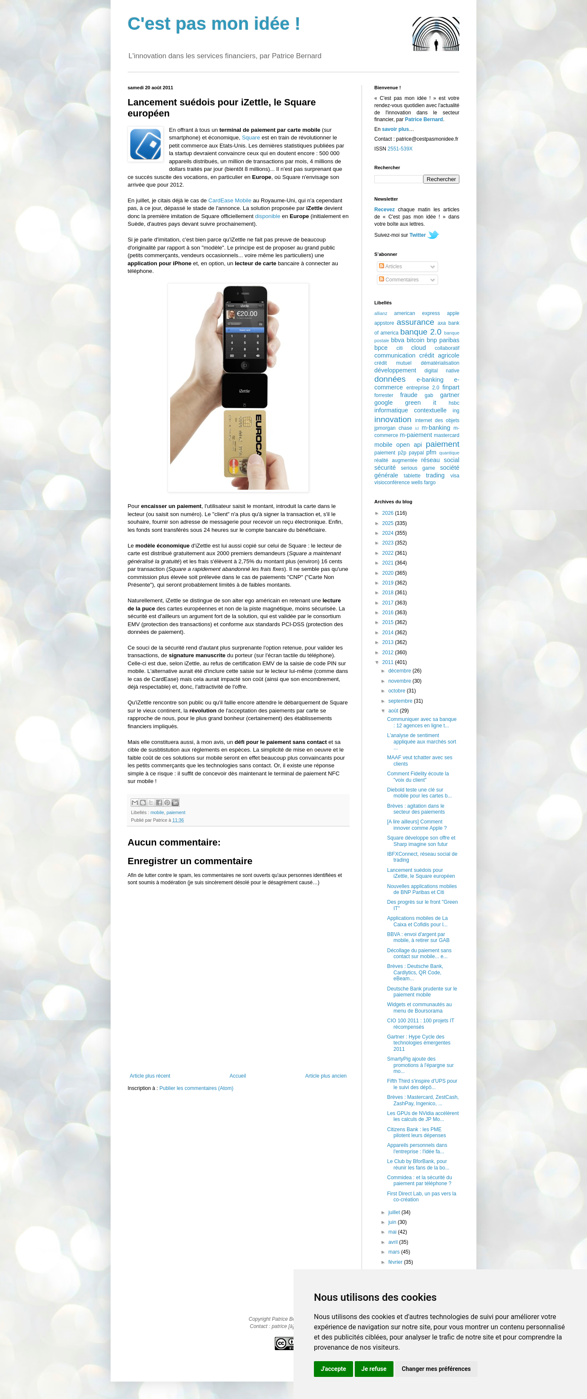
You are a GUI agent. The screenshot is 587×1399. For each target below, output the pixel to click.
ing (456, 411)
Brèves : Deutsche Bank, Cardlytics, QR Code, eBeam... (415, 972)
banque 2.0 (421, 331)
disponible (267, 216)
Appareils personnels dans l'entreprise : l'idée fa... (417, 1148)
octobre (397, 691)
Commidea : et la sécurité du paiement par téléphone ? (419, 1180)
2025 (388, 523)
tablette (412, 476)
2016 (388, 613)
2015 (388, 622)
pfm (431, 452)
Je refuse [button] (374, 1368)
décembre (400, 671)
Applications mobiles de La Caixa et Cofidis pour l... (417, 921)
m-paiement (416, 434)
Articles (390, 267)
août (394, 711)
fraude (409, 395)
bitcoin (416, 340)
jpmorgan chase (393, 428)
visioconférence (392, 482)
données (390, 379)
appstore (384, 323)
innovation (392, 419)
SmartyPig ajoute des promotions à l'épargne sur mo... (420, 1065)
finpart (450, 387)
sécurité (385, 467)
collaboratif (447, 348)
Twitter (418, 235)
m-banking (436, 427)
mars (394, 1252)
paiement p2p (390, 453)
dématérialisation (440, 363)
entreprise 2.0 (422, 388)
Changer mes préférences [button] (436, 1368)
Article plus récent (150, 1076)
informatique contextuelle (410, 410)
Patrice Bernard (424, 119)
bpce (381, 347)
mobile (157, 812)
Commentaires (399, 280)
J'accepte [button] (333, 1368)
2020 (388, 573)
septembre (401, 701)
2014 (388, 633)
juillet (395, 1212)
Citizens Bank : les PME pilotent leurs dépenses (416, 1132)
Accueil (238, 1076)
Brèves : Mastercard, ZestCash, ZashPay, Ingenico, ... (423, 1100)
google (383, 402)
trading (435, 475)
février (396, 1262)
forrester (383, 395)
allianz (381, 313)
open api (409, 444)
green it (420, 402)
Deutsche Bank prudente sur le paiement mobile (422, 992)
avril (393, 1242)
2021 (388, 563)
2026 (388, 513)
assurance (416, 322)
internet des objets (437, 420)
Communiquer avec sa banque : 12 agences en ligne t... (421, 722)
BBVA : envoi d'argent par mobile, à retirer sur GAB (418, 937)
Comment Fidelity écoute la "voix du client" (418, 777)
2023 (388, 543)
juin (393, 1222)
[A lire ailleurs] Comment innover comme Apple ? (417, 825)
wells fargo (423, 482)
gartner (449, 395)
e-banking (429, 379)
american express (417, 313)
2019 (388, 583)
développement (395, 370)
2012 (388, 653)
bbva (397, 340)
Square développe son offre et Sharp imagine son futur (421, 841)
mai (393, 1232)
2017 (388, 603)
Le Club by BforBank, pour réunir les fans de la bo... (418, 1164)
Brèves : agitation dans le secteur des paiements (416, 809)
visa (454, 476)
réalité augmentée (395, 460)
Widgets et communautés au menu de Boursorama (419, 1007)
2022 (388, 553)
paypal (416, 453)
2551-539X (400, 149)
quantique (449, 452)
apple (453, 313)
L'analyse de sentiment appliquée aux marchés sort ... (421, 741)
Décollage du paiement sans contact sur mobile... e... (419, 953)
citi (399, 348)
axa (442, 323)
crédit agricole (439, 355)
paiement (175, 812)
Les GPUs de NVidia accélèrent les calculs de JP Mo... (423, 1116)
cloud (418, 347)
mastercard (446, 435)
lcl (417, 428)
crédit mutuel (392, 363)
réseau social (440, 460)
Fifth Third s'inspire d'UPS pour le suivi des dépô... (422, 1084)
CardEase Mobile (229, 200)
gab (429, 395)
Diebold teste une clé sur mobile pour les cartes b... (419, 793)
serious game (418, 468)
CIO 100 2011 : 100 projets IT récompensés (420, 1024)
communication (395, 355)
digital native (442, 371)
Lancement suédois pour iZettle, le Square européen (421, 873)
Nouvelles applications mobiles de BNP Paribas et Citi (422, 889)
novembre (400, 681)
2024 (388, 533)
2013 (388, 642)
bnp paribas (443, 340)
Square (251, 137)
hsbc (454, 403)
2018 (388, 593)
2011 (388, 662)
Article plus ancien (326, 1076)
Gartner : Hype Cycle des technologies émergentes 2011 (418, 1043)
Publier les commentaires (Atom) (197, 1088)
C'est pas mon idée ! (214, 24)
